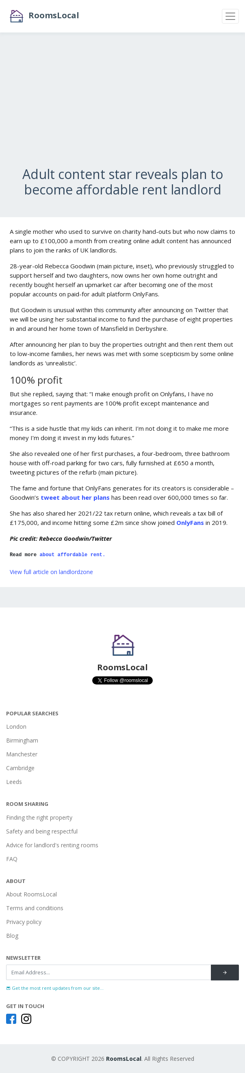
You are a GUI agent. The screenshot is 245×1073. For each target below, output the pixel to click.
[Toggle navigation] (230, 16)
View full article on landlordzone (51, 572)
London (16, 726)
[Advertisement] (122, 109)
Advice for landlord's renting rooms (52, 845)
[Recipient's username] (108, 972)
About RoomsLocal (31, 894)
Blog (12, 935)
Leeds (14, 782)
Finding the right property (39, 817)
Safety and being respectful (42, 831)
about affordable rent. (73, 555)
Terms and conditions (34, 908)
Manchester (21, 754)
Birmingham (22, 740)
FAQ (11, 859)
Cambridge (20, 768)
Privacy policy (23, 922)
